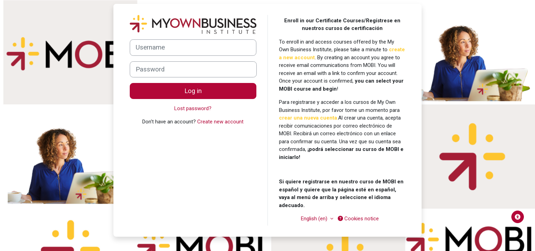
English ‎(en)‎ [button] (315, 218)
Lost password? (192, 108)
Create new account (220, 122)
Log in (193, 91)
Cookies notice (358, 218)
